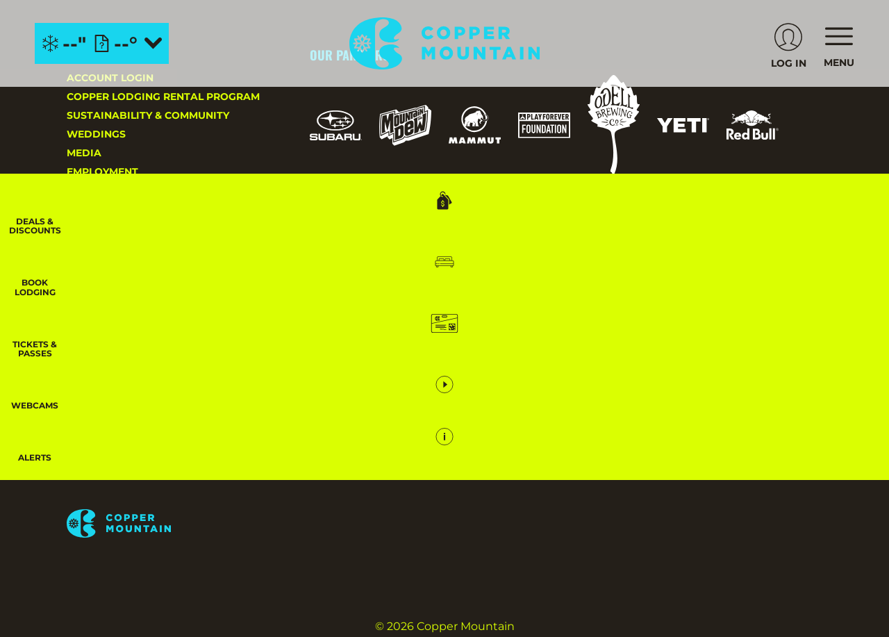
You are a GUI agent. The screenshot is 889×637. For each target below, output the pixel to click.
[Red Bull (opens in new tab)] (752, 125)
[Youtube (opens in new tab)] (195, 368)
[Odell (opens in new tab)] (614, 125)
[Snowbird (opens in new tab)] (691, 366)
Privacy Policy (109, 246)
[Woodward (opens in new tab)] (449, 405)
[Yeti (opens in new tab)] (683, 125)
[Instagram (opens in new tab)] (80, 368)
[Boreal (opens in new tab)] (419, 366)
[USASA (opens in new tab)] (527, 227)
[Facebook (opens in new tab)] (119, 368)
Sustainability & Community (148, 115)
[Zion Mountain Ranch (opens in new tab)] (341, 447)
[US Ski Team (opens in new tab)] (457, 228)
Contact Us (100, 190)
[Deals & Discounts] (854, 215)
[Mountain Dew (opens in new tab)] (405, 125)
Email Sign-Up (105, 209)
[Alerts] (854, 469)
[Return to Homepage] (444, 43)
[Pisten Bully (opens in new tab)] (336, 228)
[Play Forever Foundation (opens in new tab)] (544, 125)
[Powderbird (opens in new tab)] (352, 405)
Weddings (96, 134)
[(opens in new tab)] (788, 43)
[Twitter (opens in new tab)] (157, 368)
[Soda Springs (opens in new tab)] (746, 365)
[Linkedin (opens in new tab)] (233, 368)
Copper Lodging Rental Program (163, 96)
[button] (854, 282)
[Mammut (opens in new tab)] (475, 125)
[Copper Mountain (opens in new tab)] (493, 366)
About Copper (108, 228)
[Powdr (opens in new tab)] (342, 366)
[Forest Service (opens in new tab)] (396, 227)
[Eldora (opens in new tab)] (565, 366)
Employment (102, 171)
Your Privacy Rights (125, 284)
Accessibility (105, 265)
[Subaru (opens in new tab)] (336, 125)
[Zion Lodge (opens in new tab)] (745, 405)
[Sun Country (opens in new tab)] (549, 405)
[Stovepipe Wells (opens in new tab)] (653, 405)
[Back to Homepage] (171, 524)
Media (84, 153)
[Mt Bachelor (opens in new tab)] (629, 365)
